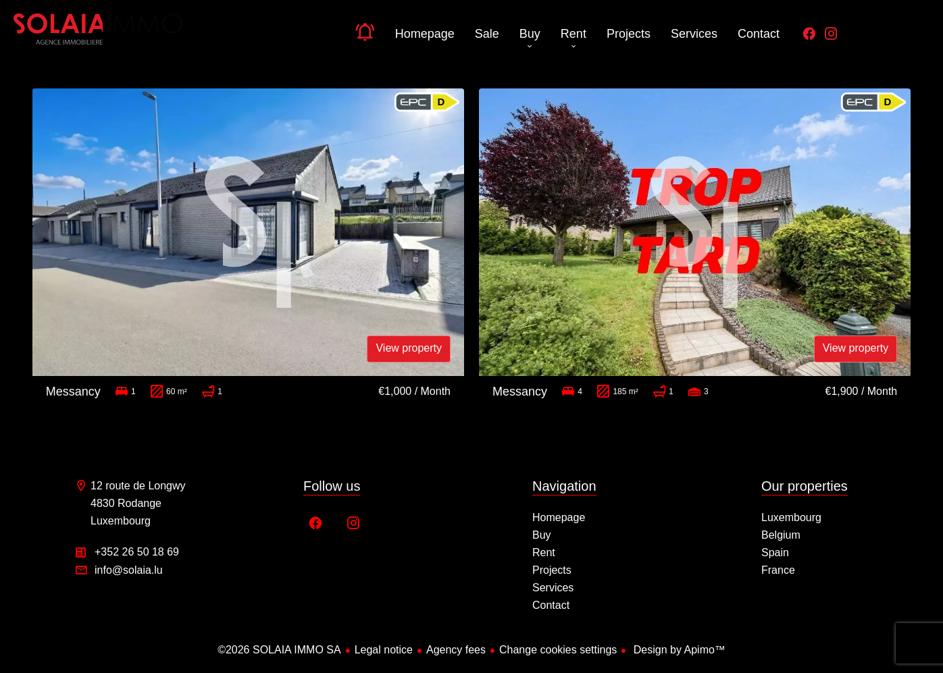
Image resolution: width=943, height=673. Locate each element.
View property (409, 348)
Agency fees (456, 649)
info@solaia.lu (129, 570)
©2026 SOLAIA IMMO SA (279, 649)
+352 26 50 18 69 (137, 552)
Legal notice (384, 649)
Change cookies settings (558, 649)
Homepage (98, 34)
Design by (677, 649)
